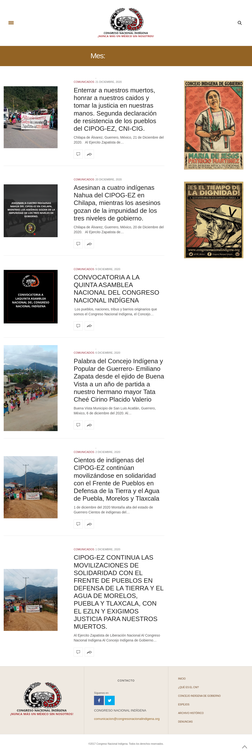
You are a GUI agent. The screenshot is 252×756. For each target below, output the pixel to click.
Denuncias (185, 721)
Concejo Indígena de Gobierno (199, 696)
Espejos (183, 704)
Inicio (182, 678)
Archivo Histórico (191, 713)
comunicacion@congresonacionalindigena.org (126, 719)
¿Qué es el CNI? (188, 687)
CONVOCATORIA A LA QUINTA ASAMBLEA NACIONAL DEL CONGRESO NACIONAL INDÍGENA (116, 289)
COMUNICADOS (84, 81)
